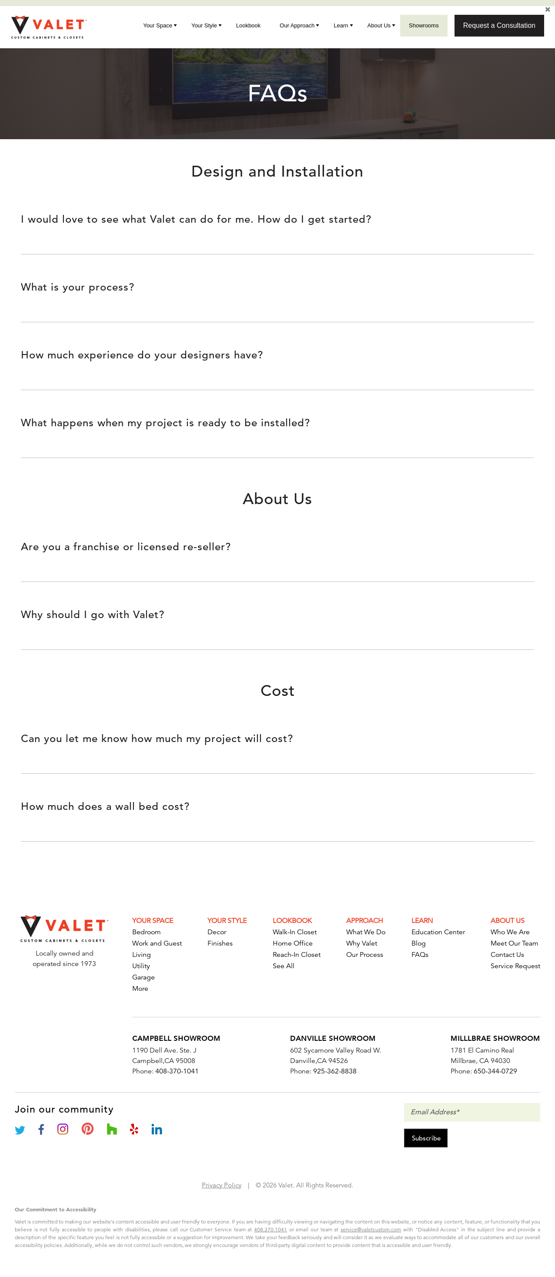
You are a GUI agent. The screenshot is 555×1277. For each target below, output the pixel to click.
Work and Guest (157, 943)
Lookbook (248, 25)
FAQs (419, 954)
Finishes (220, 943)
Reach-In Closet (297, 954)
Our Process (364, 954)
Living (141, 954)
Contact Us (507, 954)
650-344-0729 (495, 1071)
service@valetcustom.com (371, 1229)
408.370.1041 (270, 1229)
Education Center (438, 932)
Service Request (515, 966)
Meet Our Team (514, 943)
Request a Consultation (499, 25)
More (140, 988)
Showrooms (424, 25)
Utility (141, 966)
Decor (216, 932)
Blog (418, 943)
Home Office (293, 943)
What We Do (365, 932)
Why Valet (361, 943)
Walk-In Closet (295, 932)
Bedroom (146, 932)
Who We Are (510, 932)
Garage (143, 977)
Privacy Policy (221, 1185)
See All (283, 966)
